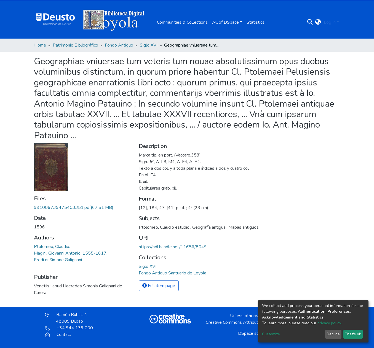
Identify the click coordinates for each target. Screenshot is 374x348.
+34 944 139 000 (69, 328)
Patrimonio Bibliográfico (75, 45)
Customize (271, 334)
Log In (330, 22)
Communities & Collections (182, 22)
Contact (58, 334)
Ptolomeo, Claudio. (52, 247)
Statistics (256, 22)
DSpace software (255, 333)
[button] (318, 22)
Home (40, 45)
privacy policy (329, 323)
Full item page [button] (158, 286)
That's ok (353, 334)
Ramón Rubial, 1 (66, 318)
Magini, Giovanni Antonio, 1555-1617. (70, 253)
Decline (333, 334)
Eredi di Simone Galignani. (58, 260)
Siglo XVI (148, 45)
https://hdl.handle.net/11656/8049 (173, 247)
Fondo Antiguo (119, 45)
